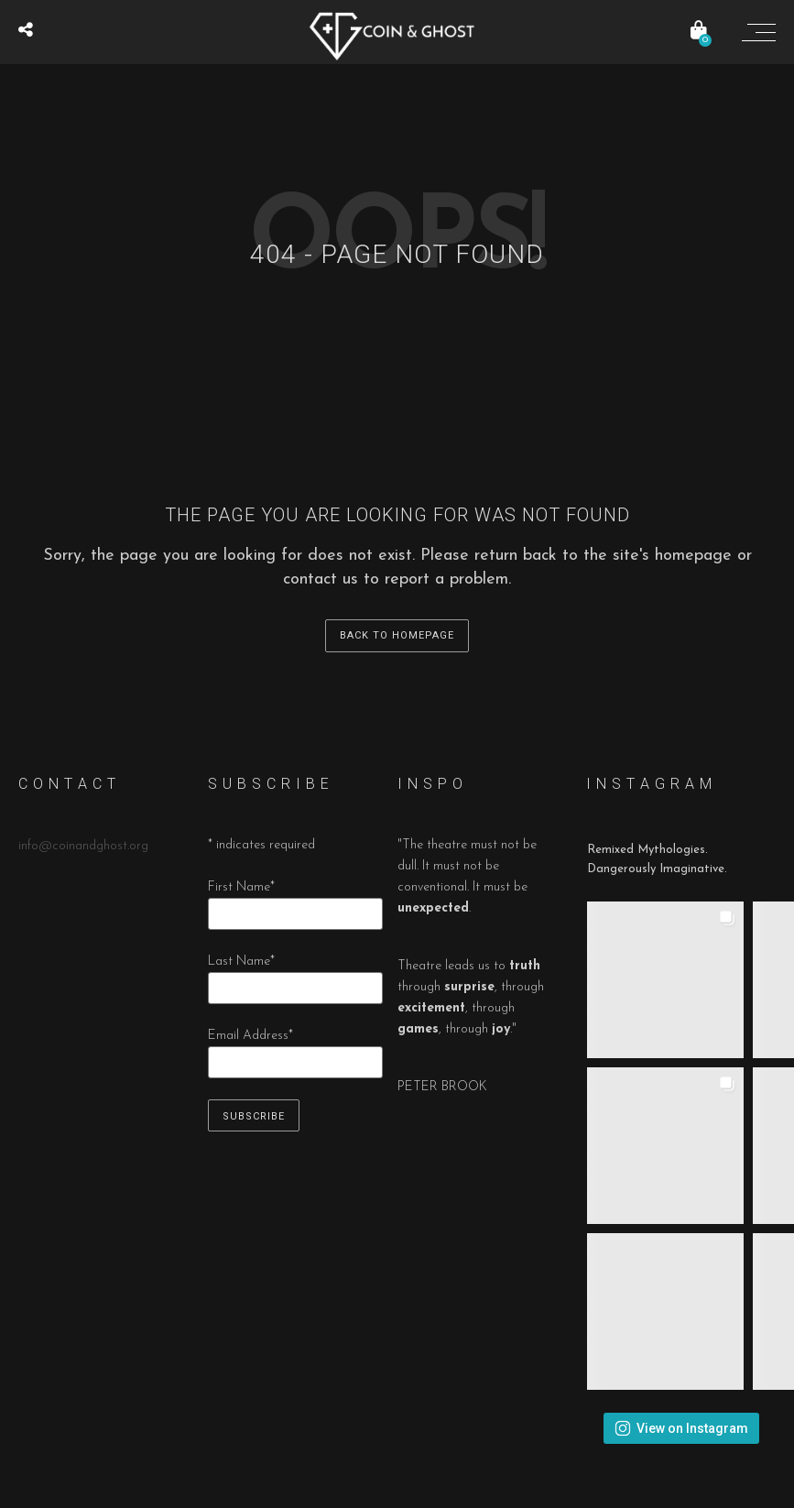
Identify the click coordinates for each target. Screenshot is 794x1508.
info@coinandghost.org (83, 846)
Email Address (250, 1036)
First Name (241, 887)
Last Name (241, 961)
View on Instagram (681, 1428)
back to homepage (397, 635)
